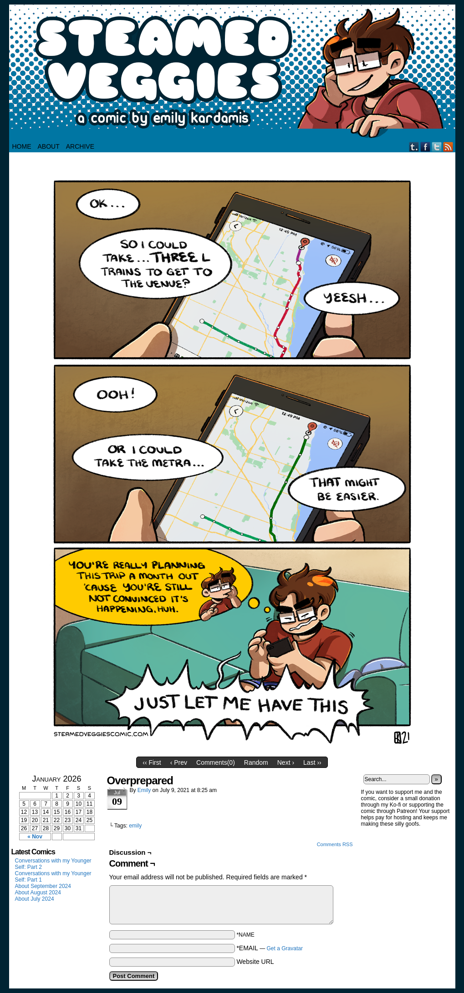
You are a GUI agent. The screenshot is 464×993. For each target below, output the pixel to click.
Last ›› (312, 762)
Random (256, 762)
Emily (144, 790)
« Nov (34, 836)
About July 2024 (34, 899)
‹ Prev (178, 762)
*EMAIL (269, 948)
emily (135, 825)
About (49, 146)
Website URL (255, 961)
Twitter (437, 146)
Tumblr (414, 146)
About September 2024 (43, 886)
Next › (285, 762)
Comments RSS (335, 844)
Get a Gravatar (285, 948)
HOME (21, 146)
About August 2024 (38, 892)
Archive (80, 146)
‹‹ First (152, 762)
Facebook (425, 146)
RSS (448, 146)
